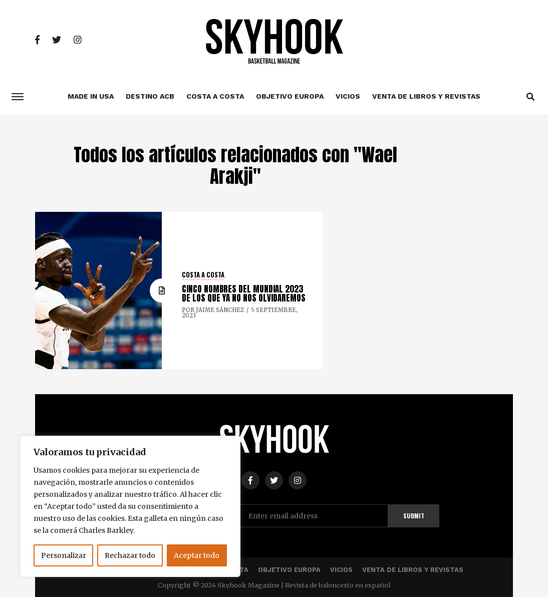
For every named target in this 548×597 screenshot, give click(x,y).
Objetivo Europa (290, 96)
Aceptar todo (196, 555)
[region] (130, 506)
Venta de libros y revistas (426, 96)
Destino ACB (150, 96)
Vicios (348, 96)
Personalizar (63, 555)
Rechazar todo (130, 555)
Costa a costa (215, 96)
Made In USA (91, 96)
